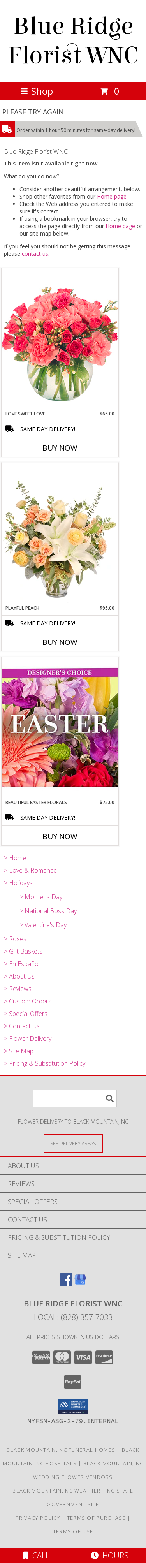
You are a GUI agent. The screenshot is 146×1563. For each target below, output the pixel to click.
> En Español (22, 963)
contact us (35, 253)
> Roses (15, 939)
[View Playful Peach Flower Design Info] (60, 533)
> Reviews (18, 988)
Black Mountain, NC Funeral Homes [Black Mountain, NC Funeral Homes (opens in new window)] (61, 1449)
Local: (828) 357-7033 (73, 1317)
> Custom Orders (27, 1001)
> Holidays (18, 882)
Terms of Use (73, 1531)
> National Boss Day (48, 910)
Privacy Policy (38, 1517)
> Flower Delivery (27, 1038)
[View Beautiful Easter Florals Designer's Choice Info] (60, 727)
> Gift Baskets (23, 951)
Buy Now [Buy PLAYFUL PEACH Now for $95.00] (59, 642)
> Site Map (18, 1051)
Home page (112, 196)
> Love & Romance (30, 870)
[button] (73, 1406)
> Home (15, 858)
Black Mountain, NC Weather (56, 1490)
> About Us (19, 976)
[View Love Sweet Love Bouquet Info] (60, 339)
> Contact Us (22, 1026)
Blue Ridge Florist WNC (73, 41)
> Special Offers (25, 1013)
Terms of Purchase (96, 1517)
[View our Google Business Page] (80, 1283)
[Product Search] (75, 1098)
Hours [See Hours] (109, 1555)
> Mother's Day (40, 896)
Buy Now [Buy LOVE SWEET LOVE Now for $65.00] (59, 448)
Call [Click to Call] (36, 1555)
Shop (36, 90)
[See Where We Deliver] (73, 1143)
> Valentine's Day (43, 925)
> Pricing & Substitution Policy (44, 1063)
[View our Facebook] (66, 1283)
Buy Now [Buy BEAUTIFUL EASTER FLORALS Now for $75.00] (59, 836)
